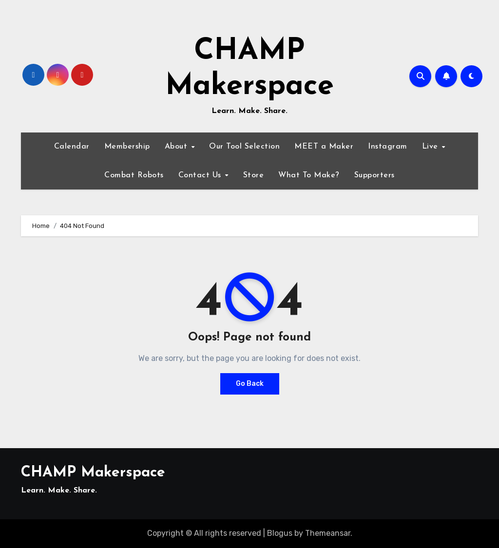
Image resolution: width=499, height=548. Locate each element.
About (177, 147)
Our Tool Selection (244, 147)
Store (253, 175)
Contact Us (201, 175)
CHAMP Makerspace (93, 472)
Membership (127, 147)
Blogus (279, 533)
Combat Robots (134, 175)
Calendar (72, 147)
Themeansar (327, 533)
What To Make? (309, 175)
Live (431, 147)
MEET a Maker (323, 147)
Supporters (374, 175)
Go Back (250, 383)
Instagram (387, 147)
